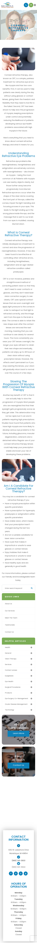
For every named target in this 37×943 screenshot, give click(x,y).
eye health (9, 681)
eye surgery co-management (16, 698)
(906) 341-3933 (18, 861)
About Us (8, 604)
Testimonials (10, 625)
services (8, 664)
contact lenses (11, 670)
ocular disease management (16, 704)
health (7, 647)
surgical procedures (12, 687)
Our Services (10, 611)
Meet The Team (11, 618)
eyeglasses (9, 676)
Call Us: (26, 5)
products (8, 693)
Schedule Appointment (31, 5)
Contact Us (9, 632)
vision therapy (10, 659)
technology (9, 710)
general (8, 653)
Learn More (18, 733)
